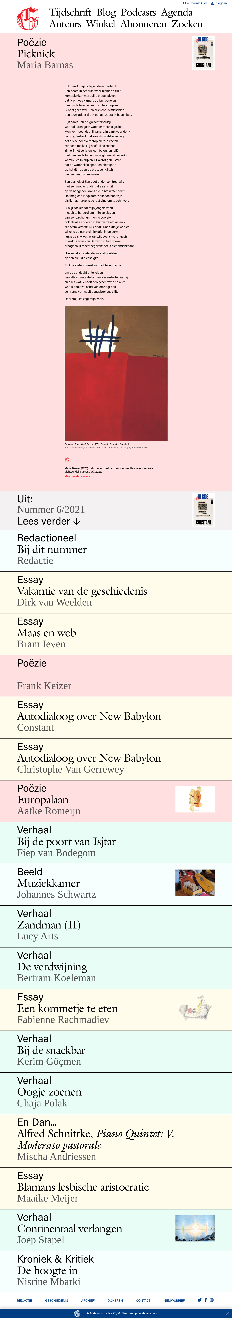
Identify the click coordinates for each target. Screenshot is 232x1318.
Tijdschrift (70, 11)
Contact (143, 1300)
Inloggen (219, 3)
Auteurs (65, 23)
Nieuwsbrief (174, 1300)
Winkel (100, 23)
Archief (88, 1300)
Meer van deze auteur (77, 476)
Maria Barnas (45, 65)
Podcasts (138, 11)
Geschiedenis (56, 1300)
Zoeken (187, 23)
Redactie (24, 1300)
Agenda (176, 11)
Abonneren (143, 23)
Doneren (115, 1300)
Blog (106, 11)
